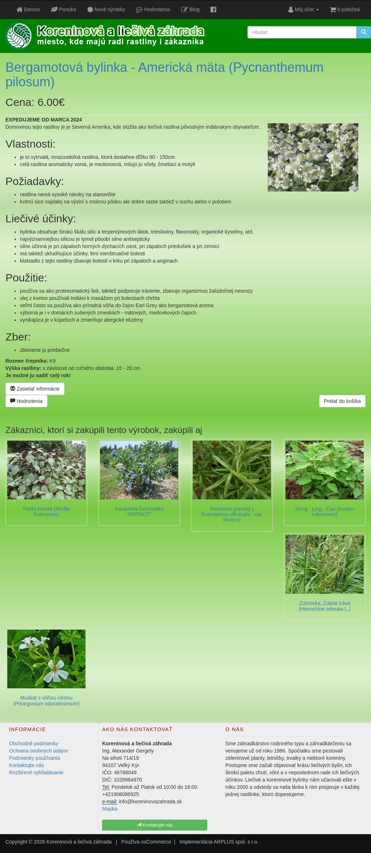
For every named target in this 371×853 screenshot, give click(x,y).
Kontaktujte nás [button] (154, 825)
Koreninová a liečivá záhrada (79, 842)
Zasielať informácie (35, 389)
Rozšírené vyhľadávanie (36, 772)
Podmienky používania (34, 758)
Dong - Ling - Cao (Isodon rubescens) (324, 511)
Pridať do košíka (342, 401)
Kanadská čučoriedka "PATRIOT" (139, 511)
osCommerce (156, 842)
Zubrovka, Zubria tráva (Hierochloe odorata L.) (324, 605)
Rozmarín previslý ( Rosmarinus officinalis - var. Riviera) (232, 514)
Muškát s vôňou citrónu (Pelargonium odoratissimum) (46, 700)
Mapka (109, 809)
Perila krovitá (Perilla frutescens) (46, 511)
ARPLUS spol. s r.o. (236, 842)
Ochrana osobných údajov (38, 751)
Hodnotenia (26, 401)
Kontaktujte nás (26, 765)
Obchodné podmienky (33, 743)
